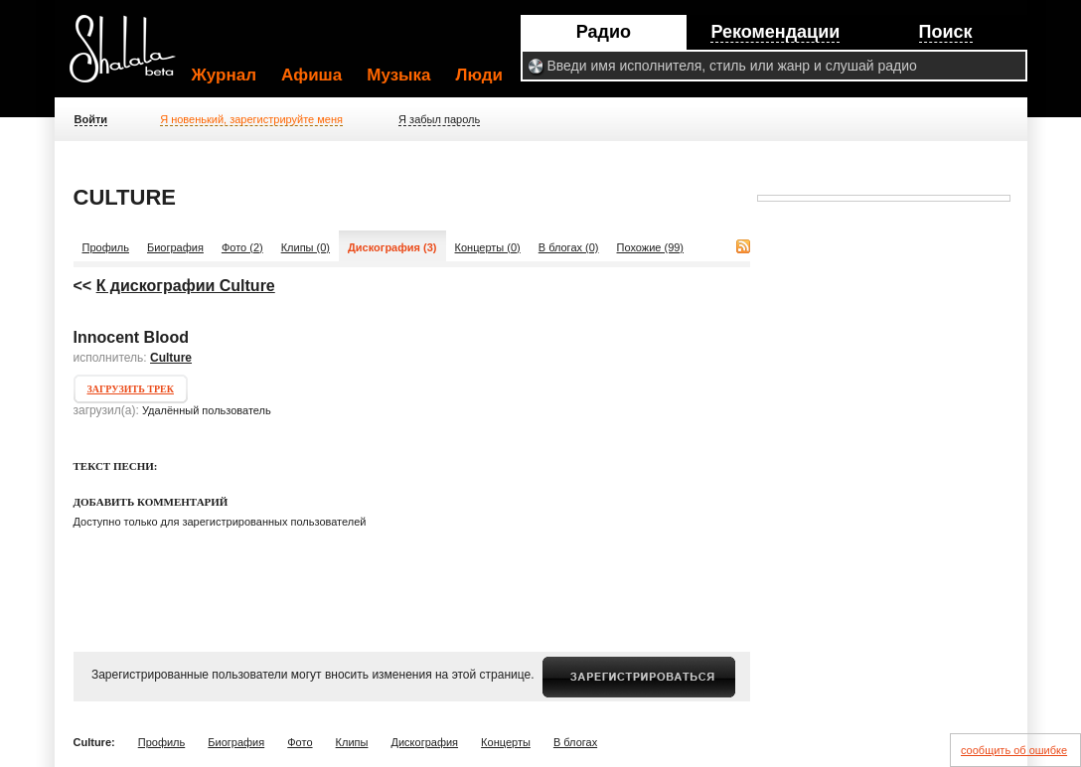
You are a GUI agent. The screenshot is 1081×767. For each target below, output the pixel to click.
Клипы (352, 742)
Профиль (106, 247)
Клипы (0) (305, 247)
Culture (171, 358)
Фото (299, 742)
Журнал (224, 75)
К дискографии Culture (185, 285)
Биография (175, 247)
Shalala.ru (131, 56)
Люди (479, 75)
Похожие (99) (651, 247)
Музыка (398, 75)
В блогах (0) (569, 247)
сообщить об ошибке (1014, 750)
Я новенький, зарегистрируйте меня (251, 119)
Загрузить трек (130, 389)
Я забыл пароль (439, 119)
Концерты (506, 742)
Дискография (425, 742)
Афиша (311, 75)
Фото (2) (242, 247)
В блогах (575, 742)
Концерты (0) (488, 247)
